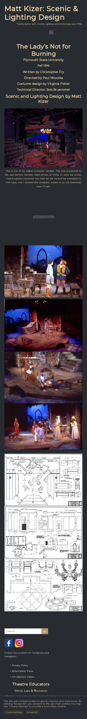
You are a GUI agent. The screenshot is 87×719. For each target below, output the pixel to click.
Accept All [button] (32, 712)
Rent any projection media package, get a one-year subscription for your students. (30, 691)
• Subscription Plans (21, 671)
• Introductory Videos (22, 677)
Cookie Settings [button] (13, 712)
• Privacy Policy (19, 665)
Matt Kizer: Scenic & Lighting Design (41, 13)
